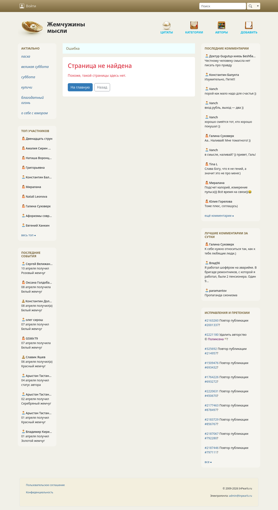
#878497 (211, 410)
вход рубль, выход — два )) (224, 107)
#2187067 (212, 434)
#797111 (211, 452)
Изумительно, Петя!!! (220, 79)
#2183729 (212, 419)
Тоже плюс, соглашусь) (221, 206)
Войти (28, 6)
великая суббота (35, 66)
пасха (25, 56)
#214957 (211, 353)
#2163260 (212, 320)
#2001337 (212, 325)
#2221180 (212, 334)
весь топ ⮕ (28, 235)
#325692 (211, 349)
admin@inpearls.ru (240, 496)
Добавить (249, 23)
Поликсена (216, 339)
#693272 (211, 381)
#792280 (211, 438)
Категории (194, 23)
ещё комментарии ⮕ (219, 216)
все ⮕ (208, 462)
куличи (26, 87)
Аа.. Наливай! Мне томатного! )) (228, 140)
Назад (102, 87)
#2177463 (212, 405)
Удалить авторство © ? (225, 336)
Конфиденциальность (39, 492)
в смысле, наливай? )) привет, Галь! (230, 154)
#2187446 (212, 448)
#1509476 (212, 363)
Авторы (221, 23)
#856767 (211, 424)
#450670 (211, 396)
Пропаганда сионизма (221, 295)
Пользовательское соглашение (45, 485)
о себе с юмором (34, 113)
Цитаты (167, 23)
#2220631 (212, 391)
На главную (80, 87)
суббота (28, 77)
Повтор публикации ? (226, 322)
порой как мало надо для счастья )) (230, 93)
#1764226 (212, 377)
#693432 (211, 367)
